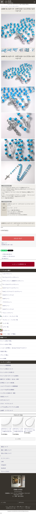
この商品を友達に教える (6, 254)
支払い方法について (12, 506)
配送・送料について (20, 506)
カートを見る (3, 502)
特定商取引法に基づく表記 (7, 244)
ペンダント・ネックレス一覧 (9, 6)
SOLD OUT (18, 238)
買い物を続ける (4, 258)
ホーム (2, 6)
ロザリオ (16, 6)
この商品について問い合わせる (7, 256)
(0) (33, 2)
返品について (4, 243)
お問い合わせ (21, 502)
